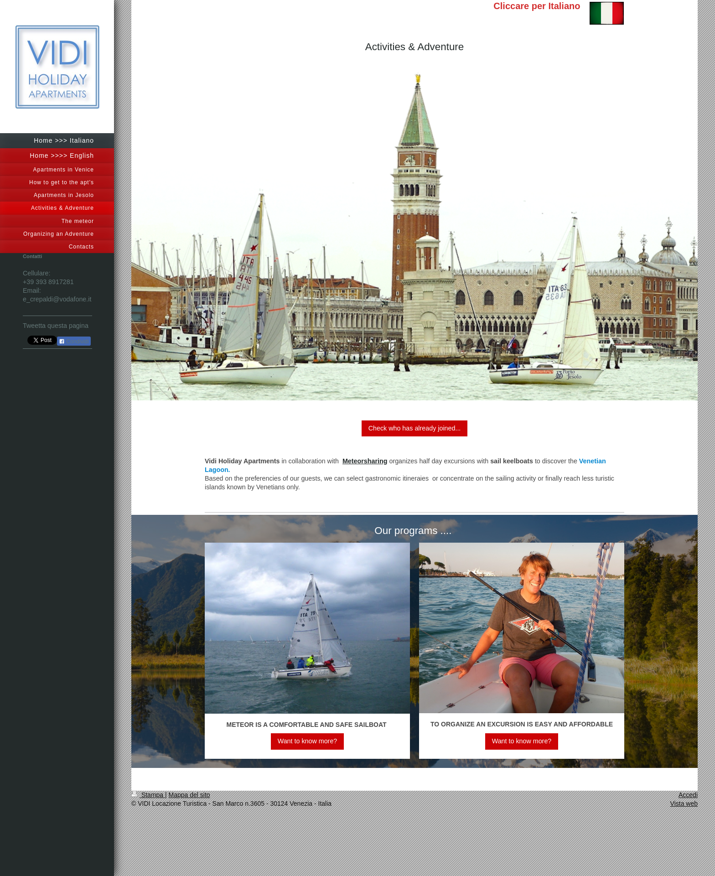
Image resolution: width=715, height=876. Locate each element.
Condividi (74, 341)
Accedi (688, 794)
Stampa (148, 794)
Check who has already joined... (414, 428)
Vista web (684, 803)
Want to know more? (307, 741)
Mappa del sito (189, 794)
